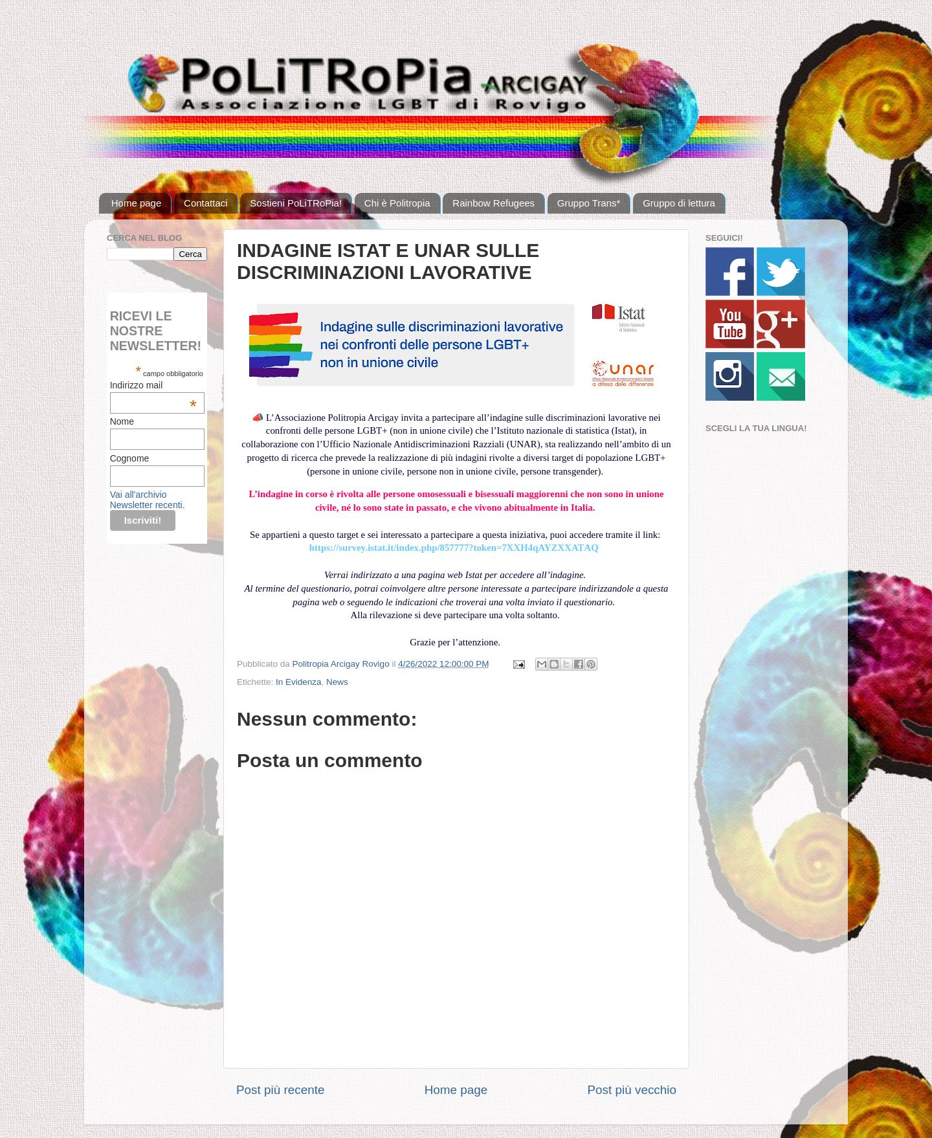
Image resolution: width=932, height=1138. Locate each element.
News (337, 682)
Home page (136, 202)
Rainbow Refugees (493, 202)
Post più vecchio (631, 1090)
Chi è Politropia (397, 202)
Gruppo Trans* (589, 202)
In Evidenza (299, 682)
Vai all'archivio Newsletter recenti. (147, 499)
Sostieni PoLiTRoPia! (296, 202)
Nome (122, 421)
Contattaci (206, 202)
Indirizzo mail (153, 385)
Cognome (130, 458)
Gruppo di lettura (679, 202)
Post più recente (280, 1090)
